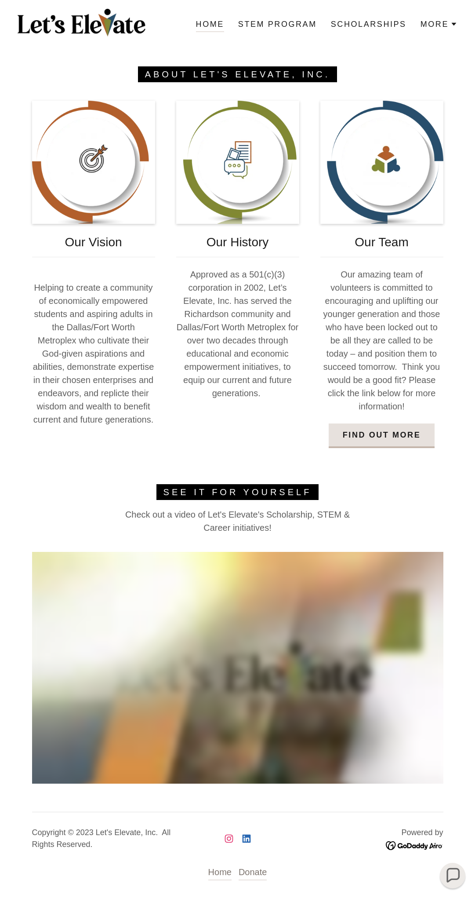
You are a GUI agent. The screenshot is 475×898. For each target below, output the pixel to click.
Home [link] (210, 24)
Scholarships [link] (368, 24)
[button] (439, 24)
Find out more (382, 435)
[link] (82, 23)
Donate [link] (253, 872)
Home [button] (220, 872)
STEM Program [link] (277, 24)
